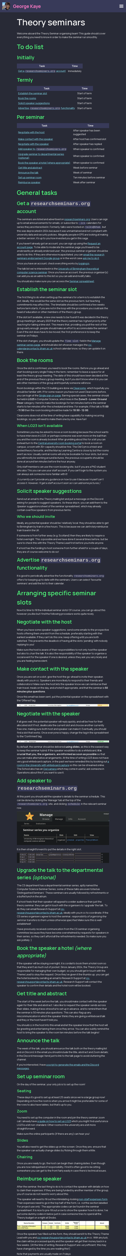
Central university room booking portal (59, 440)
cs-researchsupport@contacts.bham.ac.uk (62, 1233)
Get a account (42, 71)
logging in (84, 261)
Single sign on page (50, 393)
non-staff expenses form (93, 1195)
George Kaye (27, 6)
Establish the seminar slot (32, 93)
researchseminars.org (77, 217)
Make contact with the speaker (35, 138)
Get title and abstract (30, 166)
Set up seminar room (29, 176)
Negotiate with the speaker (33, 143)
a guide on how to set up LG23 (54, 1117)
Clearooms (79, 385)
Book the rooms (27, 98)
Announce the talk (28, 171)
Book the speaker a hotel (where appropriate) (44, 162)
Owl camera (50, 765)
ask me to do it (91, 256)
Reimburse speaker (29, 181)
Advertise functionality (46, 107)
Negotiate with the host (31, 131)
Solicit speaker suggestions (34, 103)
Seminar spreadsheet (81, 279)
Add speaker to (42, 148)
